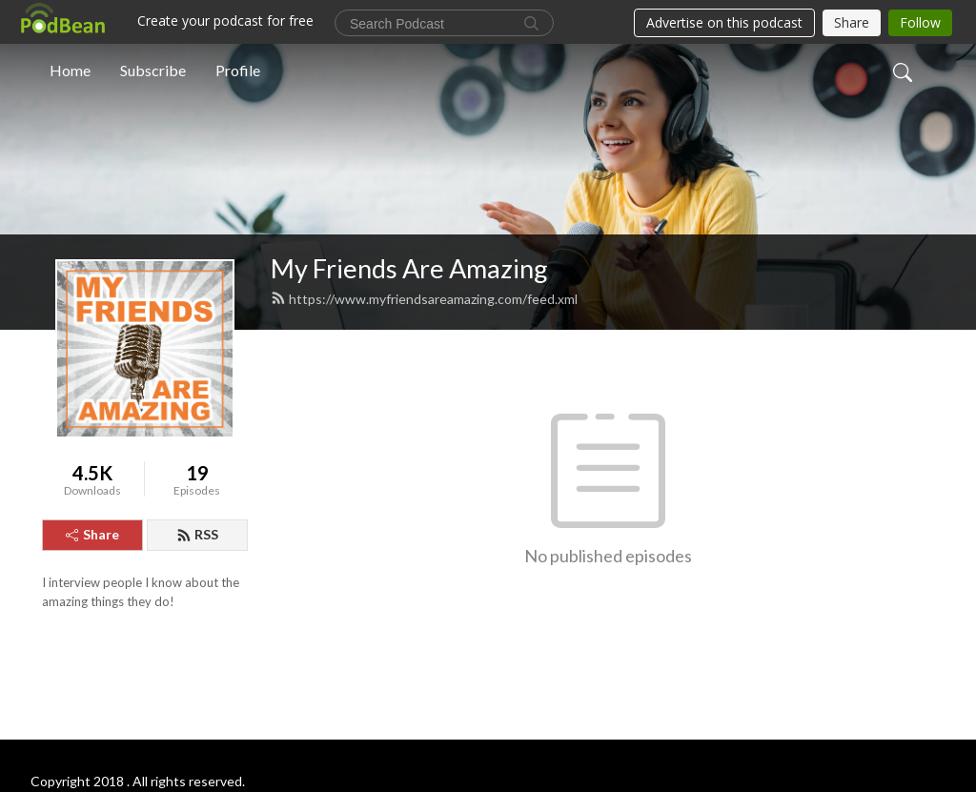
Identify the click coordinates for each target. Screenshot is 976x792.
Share (92, 534)
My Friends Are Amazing (409, 268)
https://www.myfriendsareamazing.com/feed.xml (424, 299)
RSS (197, 534)
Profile (237, 70)
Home (70, 70)
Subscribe (153, 70)
